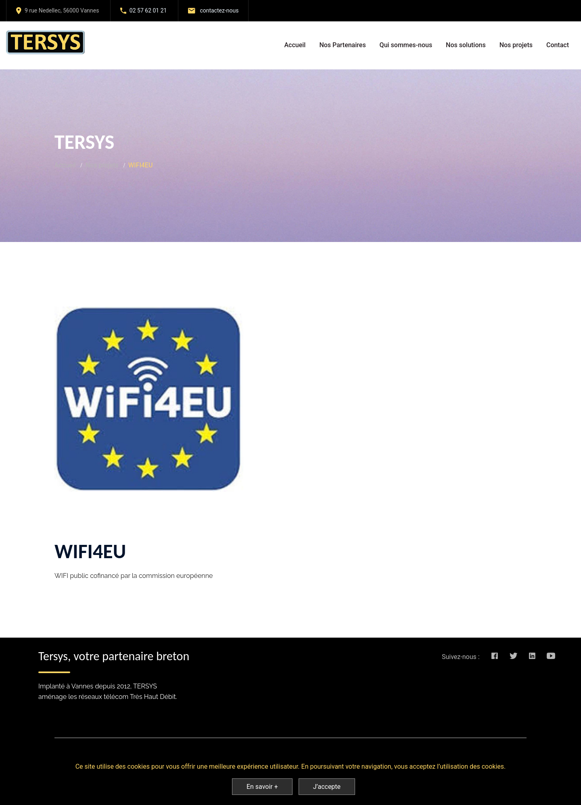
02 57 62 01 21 (148, 10)
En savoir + (262, 786)
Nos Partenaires (342, 45)
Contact (557, 45)
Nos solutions (466, 45)
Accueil (294, 45)
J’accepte (327, 786)
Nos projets (516, 45)
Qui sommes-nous (406, 45)
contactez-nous (219, 10)
